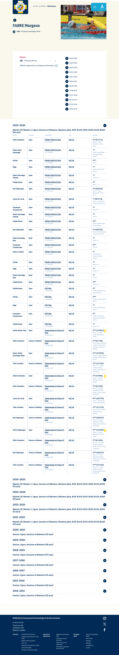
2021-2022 (71, 76)
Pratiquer (88, 640)
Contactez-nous (18, 628)
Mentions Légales (19, 630)
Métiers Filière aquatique (28, 640)
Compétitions (89, 645)
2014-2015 (71, 109)
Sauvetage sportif (76, 635)
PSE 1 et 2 (24, 643)
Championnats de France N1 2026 (54, 332)
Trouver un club (18, 625)
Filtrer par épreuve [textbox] (30, 61)
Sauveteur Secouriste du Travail (30, 645)
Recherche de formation (28, 634)
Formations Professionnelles (30, 650)
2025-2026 (71, 58)
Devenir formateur (27, 647)
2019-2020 (71, 86)
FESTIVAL (48, 288)
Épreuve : (23, 57)
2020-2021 (71, 81)
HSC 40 (71, 140)
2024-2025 (71, 63)
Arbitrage (88, 643)
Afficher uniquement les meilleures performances (37, 66)
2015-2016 (71, 104)
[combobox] (40, 60)
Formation (15, 634)
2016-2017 (71, 99)
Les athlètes (42, 6)
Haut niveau (89, 638)
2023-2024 (71, 67)
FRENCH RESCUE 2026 (53, 140)
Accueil (35, 6)
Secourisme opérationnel (46, 635)
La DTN (88, 647)
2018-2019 (71, 90)
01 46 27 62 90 (18, 623)
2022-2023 (71, 72)
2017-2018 (71, 95)
